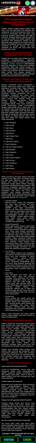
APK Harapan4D (21, 197)
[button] (33, 3)
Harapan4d (5, 34)
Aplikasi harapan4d (16, 63)
